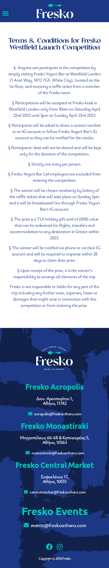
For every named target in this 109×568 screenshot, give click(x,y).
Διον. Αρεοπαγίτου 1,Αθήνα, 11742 (54, 400)
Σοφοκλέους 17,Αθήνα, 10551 (55, 478)
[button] (6, 13)
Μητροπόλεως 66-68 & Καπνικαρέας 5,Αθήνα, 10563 (54, 439)
